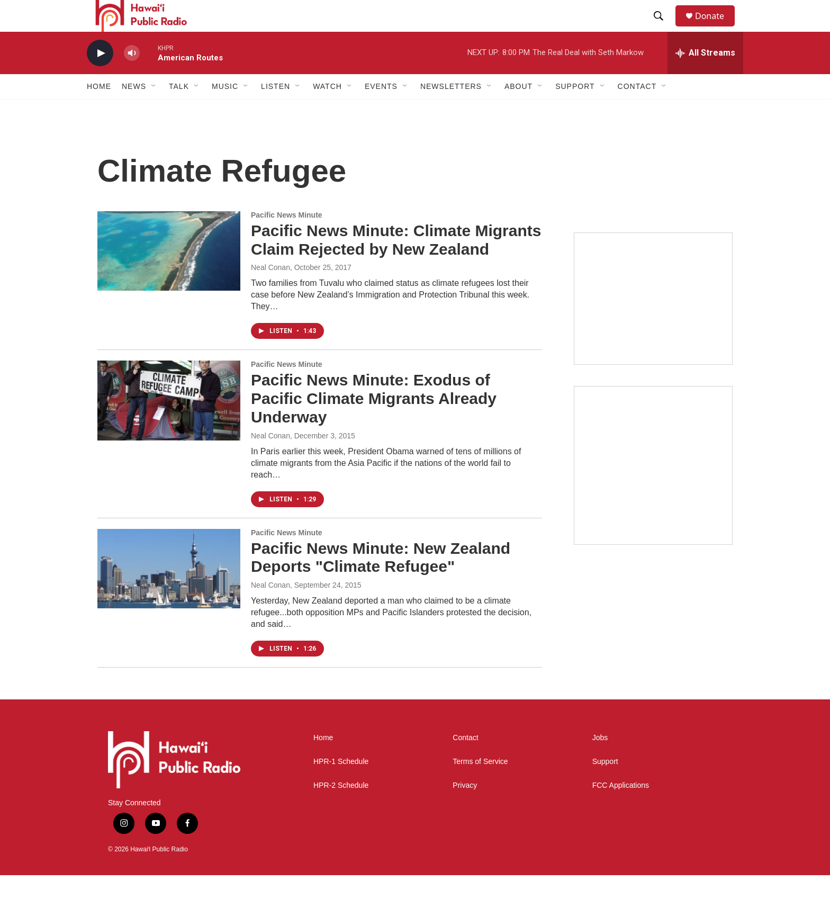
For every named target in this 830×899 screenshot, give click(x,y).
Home (99, 110)
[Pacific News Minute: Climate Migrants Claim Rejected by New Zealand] (168, 274)
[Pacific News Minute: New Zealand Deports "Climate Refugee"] (168, 592)
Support (605, 785)
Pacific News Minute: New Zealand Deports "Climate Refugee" (380, 581)
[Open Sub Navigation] (154, 110)
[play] (100, 77)
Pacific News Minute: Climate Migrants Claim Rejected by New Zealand (396, 264)
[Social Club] (653, 322)
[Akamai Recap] (653, 489)
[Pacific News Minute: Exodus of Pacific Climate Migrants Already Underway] (168, 424)
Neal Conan (270, 291)
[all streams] (705, 77)
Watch (327, 110)
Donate (716, 27)
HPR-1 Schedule (340, 785)
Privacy (465, 809)
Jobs (600, 762)
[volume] (132, 77)
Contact (465, 762)
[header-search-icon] (663, 28)
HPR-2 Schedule (340, 809)
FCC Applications (620, 809)
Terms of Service (480, 785)
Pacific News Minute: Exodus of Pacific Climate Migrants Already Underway (374, 422)
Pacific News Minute (286, 239)
